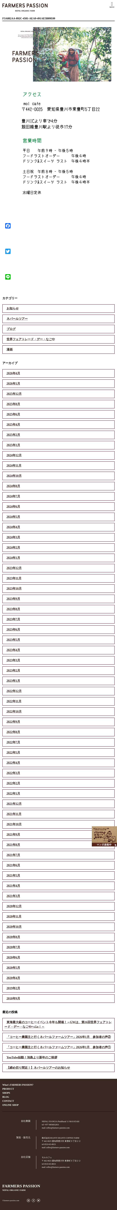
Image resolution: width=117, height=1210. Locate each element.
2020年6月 (13, 957)
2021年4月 (13, 885)
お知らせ (13, 308)
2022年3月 (13, 773)
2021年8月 (13, 844)
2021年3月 (13, 896)
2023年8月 (13, 609)
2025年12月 (14, 393)
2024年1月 (13, 557)
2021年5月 (13, 875)
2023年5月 (13, 639)
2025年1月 (13, 445)
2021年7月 (13, 855)
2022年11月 (14, 701)
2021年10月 (14, 824)
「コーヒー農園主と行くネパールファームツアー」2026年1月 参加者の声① (59, 1047)
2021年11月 (14, 814)
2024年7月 (13, 496)
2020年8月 (13, 937)
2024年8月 (13, 486)
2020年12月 (14, 906)
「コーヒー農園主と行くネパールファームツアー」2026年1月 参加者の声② (59, 1037)
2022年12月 (14, 691)
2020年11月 (14, 916)
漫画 (10, 349)
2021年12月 (14, 803)
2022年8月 (13, 732)
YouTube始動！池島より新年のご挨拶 (32, 1057)
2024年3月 (13, 537)
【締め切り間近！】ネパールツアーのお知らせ (38, 1067)
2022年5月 (13, 752)
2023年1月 (13, 680)
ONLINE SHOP (10, 1105)
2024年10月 (14, 475)
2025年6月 (13, 414)
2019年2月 (13, 988)
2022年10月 (14, 711)
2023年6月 (13, 629)
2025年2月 (13, 434)
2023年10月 (14, 588)
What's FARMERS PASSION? (17, 1085)
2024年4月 (13, 527)
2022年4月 (13, 762)
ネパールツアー (17, 318)
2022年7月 (13, 742)
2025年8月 (13, 404)
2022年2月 (13, 783)
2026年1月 (13, 383)
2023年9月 (13, 598)
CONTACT (8, 1101)
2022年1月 (13, 793)
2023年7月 (13, 619)
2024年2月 (13, 547)
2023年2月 (13, 670)
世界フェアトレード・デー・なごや (31, 339)
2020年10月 (14, 926)
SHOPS (6, 1093)
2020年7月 (13, 947)
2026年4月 (13, 373)
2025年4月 (13, 424)
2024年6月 (13, 506)
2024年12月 (14, 455)
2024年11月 (14, 465)
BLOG (5, 1097)
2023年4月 (13, 650)
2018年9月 (13, 998)
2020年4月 (13, 978)
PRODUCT (8, 1089)
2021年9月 (13, 834)
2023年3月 (13, 660)
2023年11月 (14, 578)
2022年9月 (13, 721)
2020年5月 (13, 967)
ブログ (11, 329)
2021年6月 (13, 865)
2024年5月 (13, 516)
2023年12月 (14, 568)
